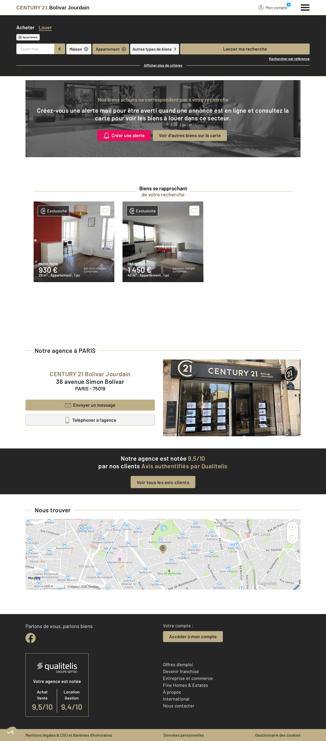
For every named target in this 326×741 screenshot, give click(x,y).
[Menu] (305, 7)
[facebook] (30, 638)
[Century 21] (52, 8)
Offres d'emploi (178, 664)
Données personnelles (184, 735)
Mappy (74, 586)
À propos (172, 692)
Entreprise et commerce (188, 678)
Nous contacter (178, 705)
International (176, 699)
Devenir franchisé (181, 671)
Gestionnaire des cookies (278, 735)
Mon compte (273, 7)
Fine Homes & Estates (185, 685)
